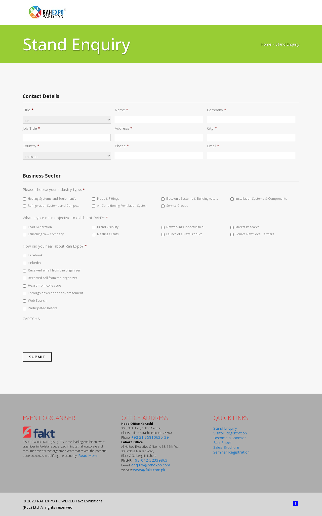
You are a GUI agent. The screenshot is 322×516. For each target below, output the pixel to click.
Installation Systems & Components (261, 198)
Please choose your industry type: (54, 189)
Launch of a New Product (184, 234)
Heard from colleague (44, 285)
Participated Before (43, 308)
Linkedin (34, 262)
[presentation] (61, 333)
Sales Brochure (226, 447)
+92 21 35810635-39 (150, 437)
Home (266, 44)
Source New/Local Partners (254, 234)
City (212, 128)
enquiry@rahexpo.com (150, 464)
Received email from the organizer (54, 270)
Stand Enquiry (225, 428)
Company (216, 110)
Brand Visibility (107, 227)
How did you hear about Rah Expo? (55, 246)
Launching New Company (46, 234)
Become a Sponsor (229, 437)
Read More (88, 455)
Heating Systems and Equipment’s (52, 198)
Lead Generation (40, 227)
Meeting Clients (108, 234)
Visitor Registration (230, 432)
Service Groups (177, 205)
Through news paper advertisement (55, 293)
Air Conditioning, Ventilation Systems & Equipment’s (123, 205)
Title (28, 110)
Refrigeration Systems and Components (54, 205)
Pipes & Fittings (108, 198)
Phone (122, 146)
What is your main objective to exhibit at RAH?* (65, 217)
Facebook (35, 255)
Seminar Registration (231, 452)
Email (213, 146)
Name (121, 110)
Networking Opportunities (185, 227)
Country (31, 146)
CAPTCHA (31, 318)
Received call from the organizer (52, 278)
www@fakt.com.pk (149, 469)
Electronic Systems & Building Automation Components (192, 198)
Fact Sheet (222, 442)
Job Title (31, 128)
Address (123, 128)
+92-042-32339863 (150, 460)
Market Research (247, 227)
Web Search (37, 300)
